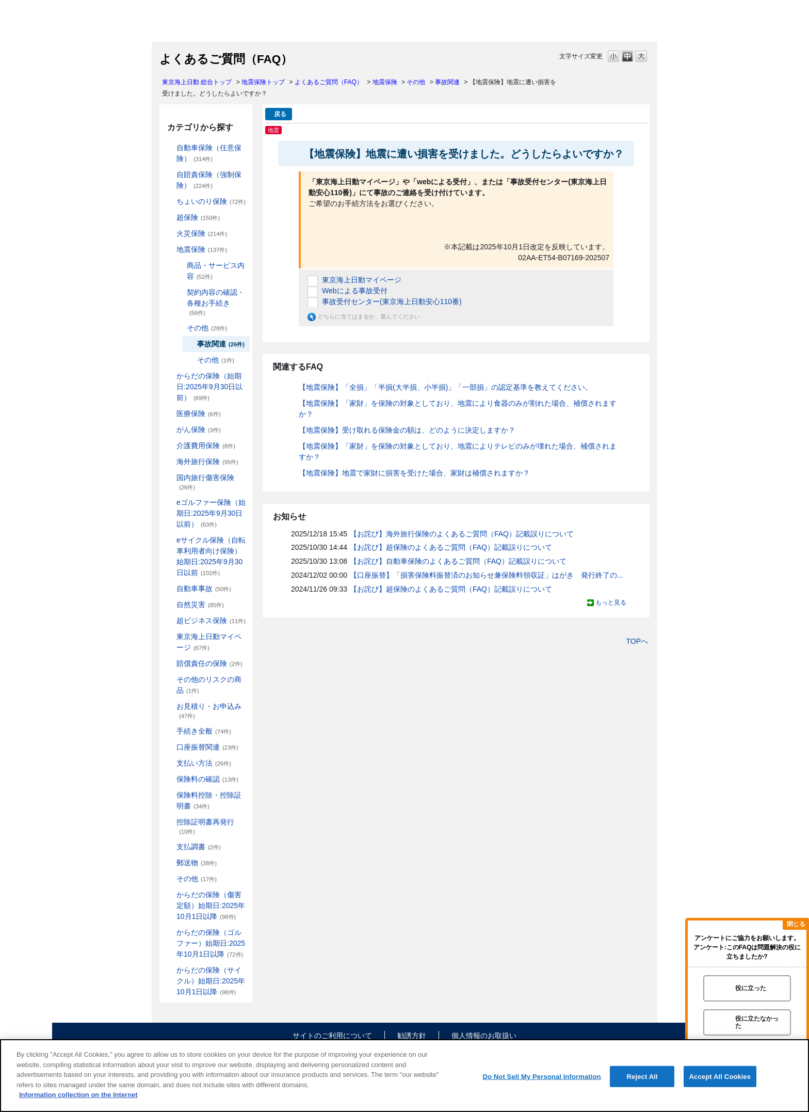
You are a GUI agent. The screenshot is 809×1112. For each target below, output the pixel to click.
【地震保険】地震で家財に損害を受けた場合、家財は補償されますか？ (414, 473)
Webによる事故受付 (354, 291)
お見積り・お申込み (208, 710)
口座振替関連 (207, 747)
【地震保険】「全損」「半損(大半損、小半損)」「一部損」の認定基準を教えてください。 (445, 387)
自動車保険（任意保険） (208, 153)
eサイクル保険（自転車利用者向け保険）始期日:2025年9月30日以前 (211, 556)
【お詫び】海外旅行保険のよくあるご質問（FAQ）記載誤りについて (462, 534)
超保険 (198, 217)
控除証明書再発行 (205, 826)
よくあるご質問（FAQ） (329, 82)
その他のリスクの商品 (208, 684)
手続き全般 (203, 731)
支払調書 (198, 847)
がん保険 (198, 429)
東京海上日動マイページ (208, 642)
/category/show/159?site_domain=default (169, 604)
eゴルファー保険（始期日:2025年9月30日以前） (211, 513)
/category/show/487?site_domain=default (169, 970)
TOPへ (637, 641)
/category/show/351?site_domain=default (169, 822)
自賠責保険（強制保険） (208, 179)
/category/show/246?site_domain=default (179, 328)
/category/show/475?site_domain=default (169, 932)
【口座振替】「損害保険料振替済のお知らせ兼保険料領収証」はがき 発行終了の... (486, 575)
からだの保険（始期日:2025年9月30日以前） (209, 387)
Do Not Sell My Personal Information (541, 1076)
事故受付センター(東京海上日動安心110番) (392, 301)
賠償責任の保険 (209, 663)
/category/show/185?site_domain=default (169, 174)
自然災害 (200, 604)
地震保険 (385, 82)
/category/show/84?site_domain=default (169, 376)
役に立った (750, 988)
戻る (280, 114)
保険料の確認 (207, 779)
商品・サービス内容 (216, 270)
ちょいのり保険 (211, 201)
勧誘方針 (411, 1035)
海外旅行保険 (207, 461)
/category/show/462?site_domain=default (169, 894)
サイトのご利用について (332, 1035)
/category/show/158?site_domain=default (169, 429)
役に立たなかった (757, 1022)
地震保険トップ (263, 82)
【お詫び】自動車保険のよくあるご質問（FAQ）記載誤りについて (458, 561)
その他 (416, 82)
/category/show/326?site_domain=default (169, 588)
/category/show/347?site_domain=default (169, 795)
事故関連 (447, 82)
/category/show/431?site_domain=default (169, 445)
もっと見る (610, 602)
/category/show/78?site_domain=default (169, 477)
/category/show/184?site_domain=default (169, 147)
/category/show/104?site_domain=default (169, 217)
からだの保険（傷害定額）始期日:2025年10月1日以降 (210, 905)
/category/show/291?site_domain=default (169, 540)
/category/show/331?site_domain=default (169, 620)
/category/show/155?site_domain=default (169, 413)
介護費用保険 (205, 445)
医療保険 (198, 413)
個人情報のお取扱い (483, 1035)
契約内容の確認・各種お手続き (216, 302)
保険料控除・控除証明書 (208, 800)
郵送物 (196, 863)
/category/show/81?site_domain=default (169, 461)
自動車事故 (203, 588)
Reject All (642, 1076)
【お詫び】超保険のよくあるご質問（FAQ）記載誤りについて (451, 547)
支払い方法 (203, 763)
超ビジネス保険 (211, 620)
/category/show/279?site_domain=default (169, 502)
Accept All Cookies (720, 1076)
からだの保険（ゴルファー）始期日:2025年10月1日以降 (210, 943)
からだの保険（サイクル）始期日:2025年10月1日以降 (210, 981)
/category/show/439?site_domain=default (169, 636)
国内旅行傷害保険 (205, 481)
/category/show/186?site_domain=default (169, 201)
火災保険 (201, 233)
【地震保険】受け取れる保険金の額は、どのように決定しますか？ (407, 430)
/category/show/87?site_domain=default (169, 249)
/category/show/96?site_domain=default (169, 233)
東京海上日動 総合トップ (197, 82)
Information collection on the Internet (78, 1095)
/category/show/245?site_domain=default (179, 292)
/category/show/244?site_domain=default (179, 265)
